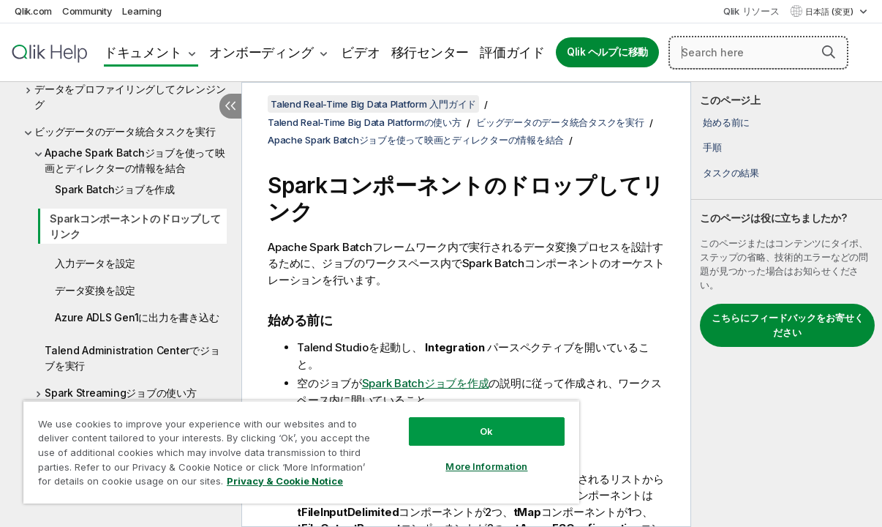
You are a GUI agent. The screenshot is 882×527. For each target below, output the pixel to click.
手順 (712, 147)
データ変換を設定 (95, 290)
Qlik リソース (751, 11)
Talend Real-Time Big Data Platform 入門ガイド (373, 104)
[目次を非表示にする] (230, 106)
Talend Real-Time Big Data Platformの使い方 (364, 122)
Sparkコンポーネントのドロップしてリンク (135, 226)
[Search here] (758, 52)
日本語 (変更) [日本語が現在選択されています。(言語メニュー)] (830, 12)
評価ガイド (512, 52)
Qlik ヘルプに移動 (607, 52)
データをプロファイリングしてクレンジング (129, 97)
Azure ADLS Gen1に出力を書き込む (137, 317)
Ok (449, 420)
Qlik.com (33, 11)
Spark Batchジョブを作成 (115, 189)
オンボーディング (261, 52)
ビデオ (360, 52)
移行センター (430, 52)
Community (87, 11)
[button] (829, 52)
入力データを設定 (95, 263)
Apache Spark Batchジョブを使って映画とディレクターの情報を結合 (135, 160)
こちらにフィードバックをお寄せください (788, 325)
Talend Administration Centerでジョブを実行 (132, 358)
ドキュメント (143, 52)
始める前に (726, 122)
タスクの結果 (731, 173)
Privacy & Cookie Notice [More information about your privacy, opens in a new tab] (123, 484)
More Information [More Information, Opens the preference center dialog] (449, 455)
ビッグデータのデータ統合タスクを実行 (125, 131)
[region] (279, 446)
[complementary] (786, 304)
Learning (141, 11)
